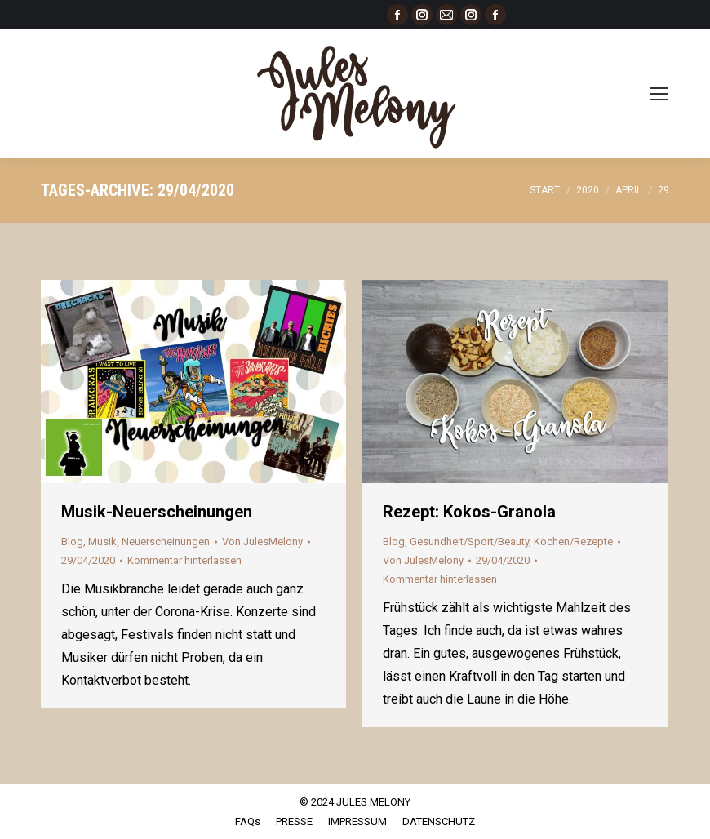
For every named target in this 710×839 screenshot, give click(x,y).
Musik (102, 541)
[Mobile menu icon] (659, 94)
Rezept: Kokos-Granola (469, 512)
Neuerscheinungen (166, 541)
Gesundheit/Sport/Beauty (469, 541)
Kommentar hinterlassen (184, 560)
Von (262, 541)
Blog (72, 541)
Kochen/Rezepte (573, 541)
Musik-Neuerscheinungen (156, 512)
